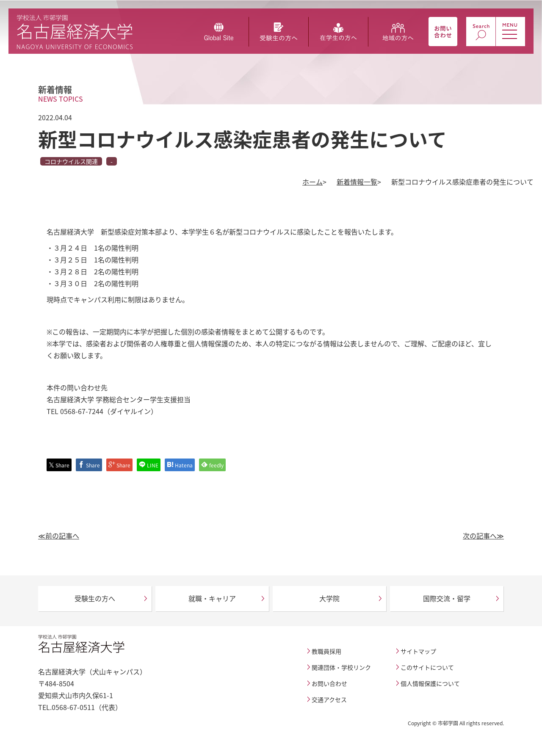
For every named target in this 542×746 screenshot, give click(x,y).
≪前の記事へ (58, 535)
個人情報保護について (430, 683)
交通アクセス (329, 699)
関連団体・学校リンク (341, 667)
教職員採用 (326, 651)
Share (59, 465)
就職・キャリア (212, 598)
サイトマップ (418, 651)
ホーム (312, 182)
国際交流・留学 (446, 598)
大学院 (329, 598)
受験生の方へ (95, 598)
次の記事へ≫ (483, 535)
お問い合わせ (329, 683)
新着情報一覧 (357, 182)
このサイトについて (427, 667)
